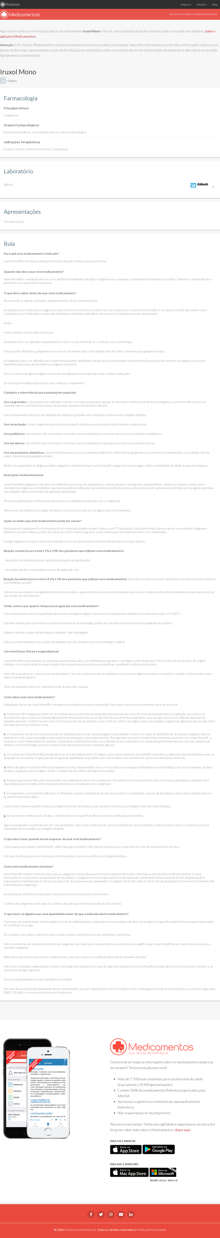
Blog (214, 4)
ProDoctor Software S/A (80, 1229)
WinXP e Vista (158, 1180)
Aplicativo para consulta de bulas (193, 14)
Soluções (201, 4)
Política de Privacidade (151, 1229)
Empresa (186, 4)
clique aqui (182, 1130)
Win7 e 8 (172, 1180)
